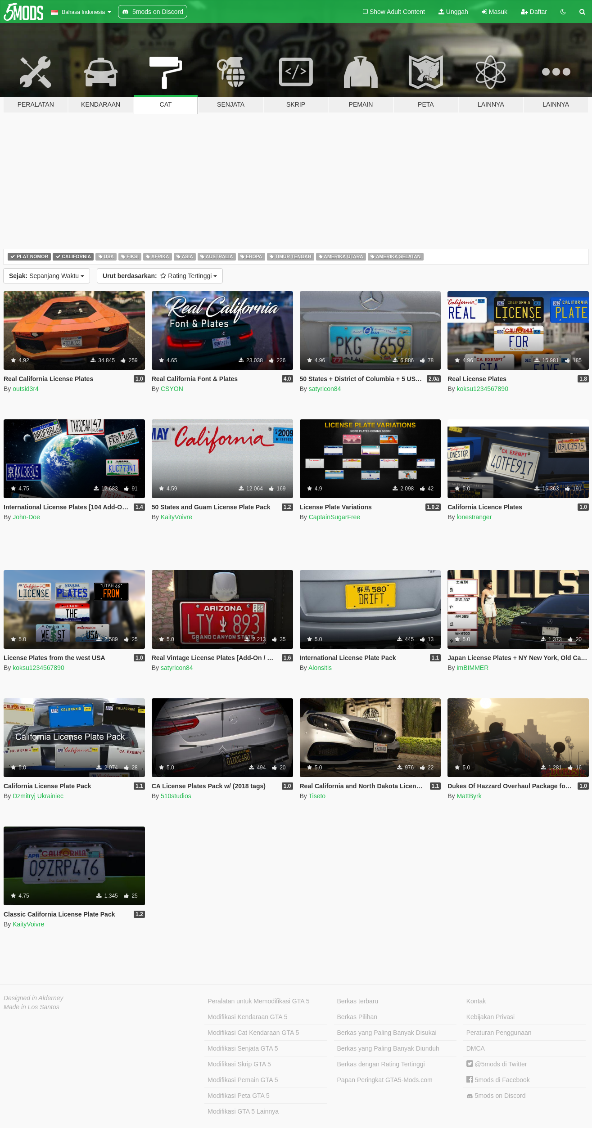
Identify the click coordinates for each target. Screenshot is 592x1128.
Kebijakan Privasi (490, 1016)
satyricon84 (325, 388)
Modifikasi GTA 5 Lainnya (243, 1111)
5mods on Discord (496, 1096)
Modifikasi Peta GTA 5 (238, 1095)
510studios (176, 796)
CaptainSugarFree (334, 517)
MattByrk (468, 796)
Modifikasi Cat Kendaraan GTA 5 (253, 1032)
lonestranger (474, 517)
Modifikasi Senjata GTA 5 (243, 1048)
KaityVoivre (176, 517)
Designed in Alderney (33, 998)
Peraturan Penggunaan (499, 1032)
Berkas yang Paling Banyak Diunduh (388, 1048)
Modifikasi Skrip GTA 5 (239, 1064)
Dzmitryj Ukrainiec (38, 796)
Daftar (534, 11)
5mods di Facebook (498, 1080)
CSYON (172, 388)
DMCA (475, 1048)
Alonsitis (320, 667)
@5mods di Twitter (496, 1064)
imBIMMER (472, 667)
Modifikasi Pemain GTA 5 (243, 1079)
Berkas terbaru (358, 1001)
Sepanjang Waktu (46, 275)
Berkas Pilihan (357, 1016)
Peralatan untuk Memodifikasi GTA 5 (258, 1001)
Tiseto (316, 796)
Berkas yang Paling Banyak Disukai (387, 1032)
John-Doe (26, 517)
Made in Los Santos (31, 1007)
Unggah (453, 11)
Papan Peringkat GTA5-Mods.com (385, 1079)
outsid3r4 (26, 388)
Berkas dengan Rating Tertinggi (381, 1064)
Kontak (476, 1001)
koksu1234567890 (482, 388)
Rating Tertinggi (160, 275)
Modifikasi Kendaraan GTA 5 (247, 1016)
